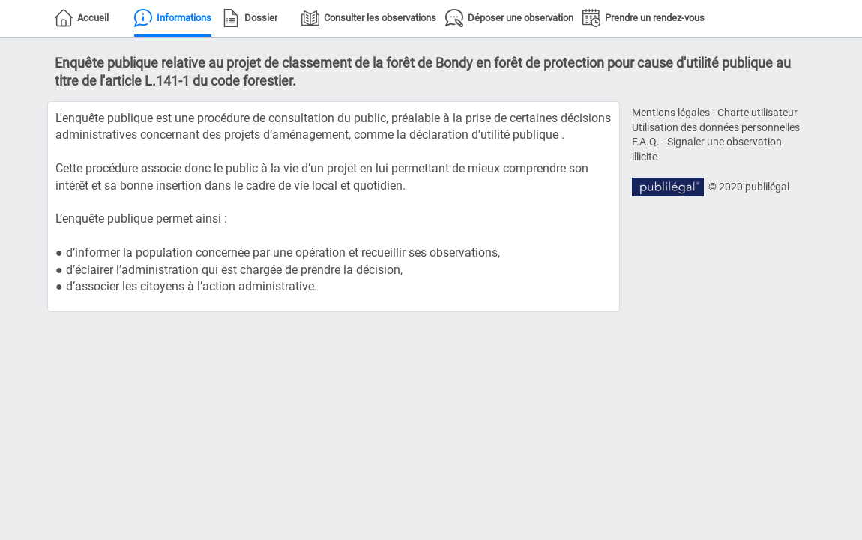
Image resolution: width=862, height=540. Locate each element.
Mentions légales (671, 112)
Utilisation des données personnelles (716, 128)
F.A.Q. (646, 142)
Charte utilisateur (757, 112)
